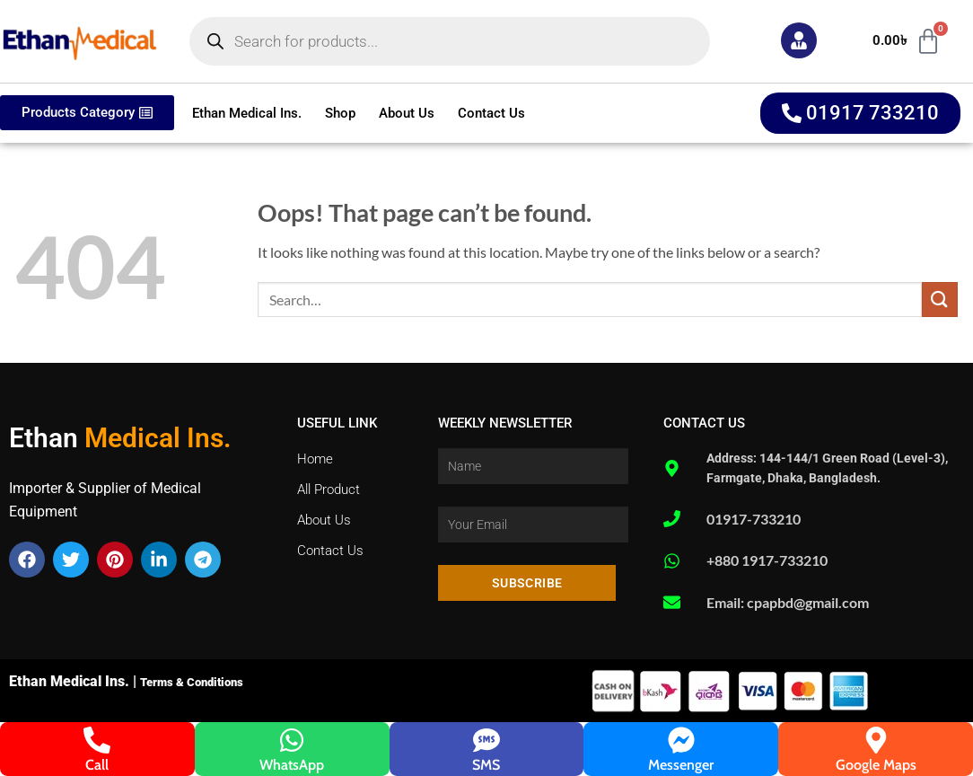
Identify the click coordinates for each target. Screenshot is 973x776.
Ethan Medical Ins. (247, 113)
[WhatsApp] (291, 740)
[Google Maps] (876, 740)
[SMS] (486, 740)
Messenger (681, 764)
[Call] (96, 740)
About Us (406, 113)
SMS (486, 764)
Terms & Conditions (191, 682)
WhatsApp (291, 764)
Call (97, 764)
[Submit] (940, 299)
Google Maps (876, 764)
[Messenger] (681, 740)
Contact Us (491, 113)
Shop (340, 113)
